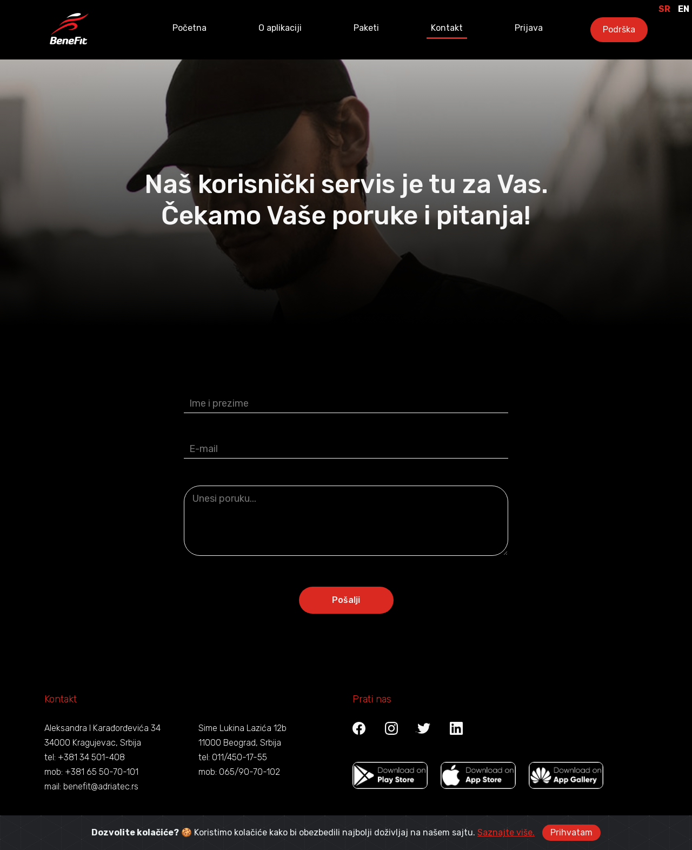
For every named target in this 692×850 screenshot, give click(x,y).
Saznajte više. (506, 832)
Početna (189, 28)
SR (664, 9)
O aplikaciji (280, 28)
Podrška (619, 29)
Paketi (366, 28)
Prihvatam (571, 832)
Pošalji (345, 594)
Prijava (529, 28)
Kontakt (447, 28)
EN (683, 9)
